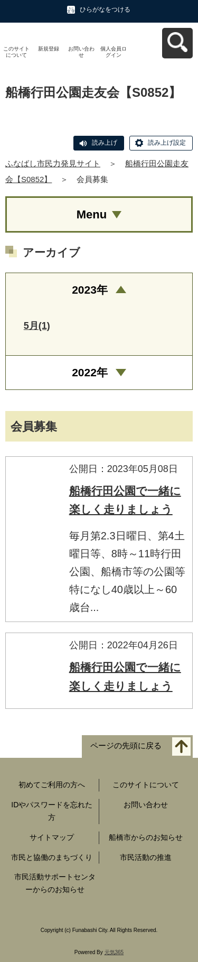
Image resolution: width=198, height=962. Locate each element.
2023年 (90, 290)
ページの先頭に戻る (126, 745)
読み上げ (104, 142)
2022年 (90, 372)
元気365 (114, 952)
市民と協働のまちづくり (51, 857)
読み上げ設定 (167, 142)
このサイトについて (16, 52)
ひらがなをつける (105, 9)
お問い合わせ (81, 52)
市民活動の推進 (146, 857)
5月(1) (37, 325)
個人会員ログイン (113, 52)
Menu (92, 214)
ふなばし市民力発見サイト (52, 163)
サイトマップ (52, 837)
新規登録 (48, 49)
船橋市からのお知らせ (146, 837)
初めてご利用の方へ (51, 784)
